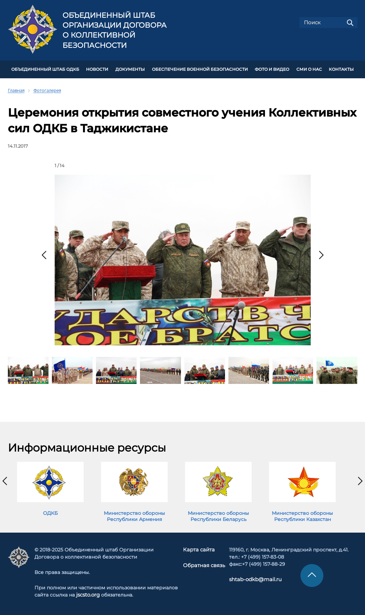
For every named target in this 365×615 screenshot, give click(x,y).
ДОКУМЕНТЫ (130, 69)
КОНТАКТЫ (341, 69)
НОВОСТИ (97, 69)
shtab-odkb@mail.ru (252, 579)
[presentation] (44, 254)
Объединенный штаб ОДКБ (45, 69)
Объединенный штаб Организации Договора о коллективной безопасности (114, 30)
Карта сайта (199, 549)
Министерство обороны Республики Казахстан (302, 515)
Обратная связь (203, 564)
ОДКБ (50, 512)
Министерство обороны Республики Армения (134, 515)
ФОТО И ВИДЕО (272, 69)
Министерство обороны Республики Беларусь (218, 515)
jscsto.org (88, 594)
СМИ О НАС (309, 69)
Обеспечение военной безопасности (200, 69)
